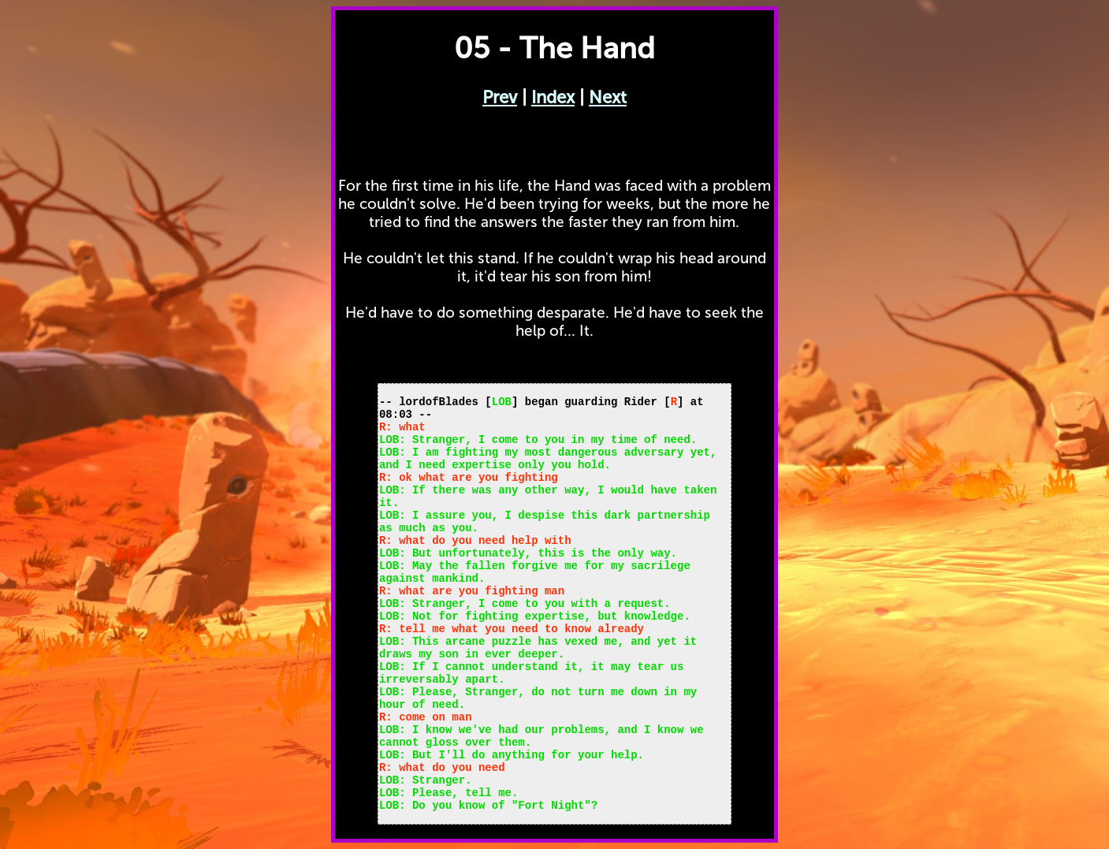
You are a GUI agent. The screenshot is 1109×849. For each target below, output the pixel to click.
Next (608, 97)
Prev (499, 97)
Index (553, 97)
